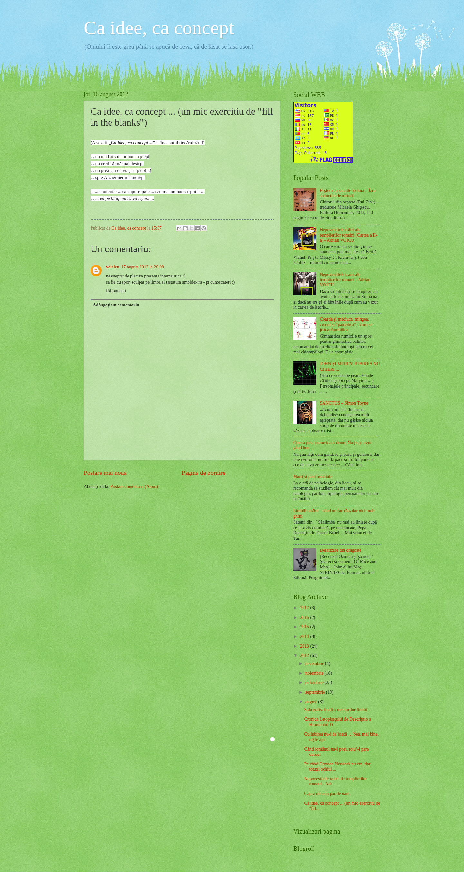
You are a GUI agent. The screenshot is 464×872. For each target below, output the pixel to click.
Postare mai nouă (105, 472)
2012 (305, 655)
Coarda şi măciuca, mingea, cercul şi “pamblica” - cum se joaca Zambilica (346, 324)
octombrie (314, 682)
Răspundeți (116, 290)
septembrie (315, 692)
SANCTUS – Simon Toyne (344, 403)
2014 (305, 636)
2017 (305, 607)
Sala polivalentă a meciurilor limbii (335, 710)
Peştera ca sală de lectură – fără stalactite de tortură (348, 193)
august (311, 701)
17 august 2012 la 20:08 (142, 267)
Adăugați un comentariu (116, 305)
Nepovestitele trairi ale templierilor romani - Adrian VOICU (345, 279)
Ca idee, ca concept (159, 27)
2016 (305, 617)
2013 (305, 646)
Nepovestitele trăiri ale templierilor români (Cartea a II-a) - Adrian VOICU (349, 235)
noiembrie (314, 673)
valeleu (112, 267)
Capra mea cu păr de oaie (326, 793)
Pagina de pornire (203, 472)
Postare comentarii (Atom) (134, 486)
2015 (305, 626)
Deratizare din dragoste (341, 550)
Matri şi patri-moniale (312, 476)
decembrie (315, 663)
